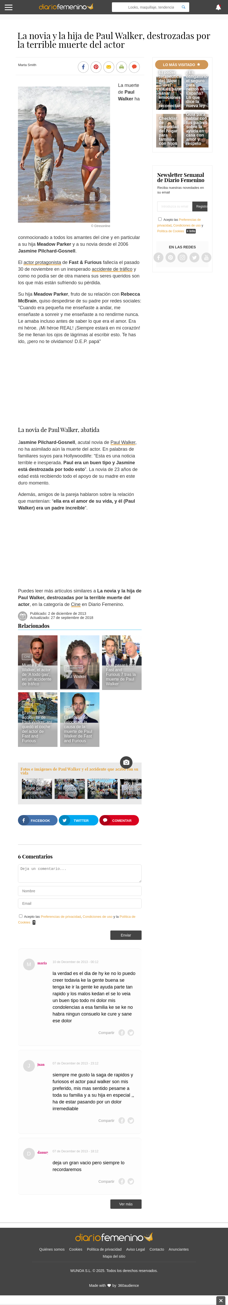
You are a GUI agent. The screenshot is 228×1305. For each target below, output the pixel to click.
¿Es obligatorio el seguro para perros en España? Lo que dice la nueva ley (197, 89)
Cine (76, 604)
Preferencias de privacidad (61, 917)
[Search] (183, 7)
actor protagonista (42, 262)
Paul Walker (123, 442)
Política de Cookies (170, 231)
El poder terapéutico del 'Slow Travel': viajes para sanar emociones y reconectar (170, 89)
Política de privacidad (104, 1249)
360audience (128, 1285)
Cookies (76, 1249)
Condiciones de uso (98, 917)
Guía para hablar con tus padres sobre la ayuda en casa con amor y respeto (196, 129)
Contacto (156, 1249)
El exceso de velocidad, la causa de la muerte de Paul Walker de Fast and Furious (78, 729)
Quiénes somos (52, 1249)
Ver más (125, 1204)
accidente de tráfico (112, 269)
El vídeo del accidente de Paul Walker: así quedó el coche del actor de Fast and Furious (37, 726)
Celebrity (73, 668)
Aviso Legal (135, 1249)
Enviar (126, 935)
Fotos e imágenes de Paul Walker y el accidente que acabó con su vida (79, 771)
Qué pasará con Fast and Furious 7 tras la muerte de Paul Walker (121, 674)
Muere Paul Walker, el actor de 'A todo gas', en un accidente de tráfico (36, 674)
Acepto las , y (180, 225)
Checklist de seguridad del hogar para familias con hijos (169, 131)
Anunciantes (179, 1249)
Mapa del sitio (114, 1256)
